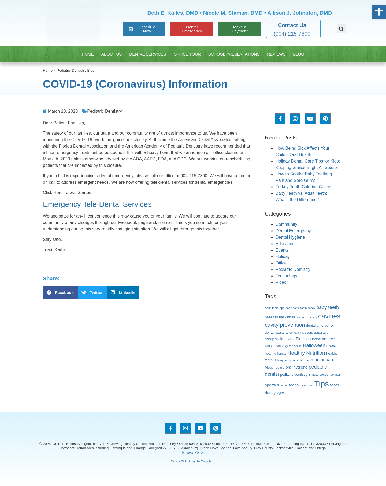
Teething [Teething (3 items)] (306, 385)
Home (88, 54)
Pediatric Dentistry (104, 111)
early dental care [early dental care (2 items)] (317, 332)
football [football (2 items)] (316, 339)
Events (282, 250)
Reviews (276, 54)
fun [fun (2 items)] (324, 339)
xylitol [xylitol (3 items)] (281, 393)
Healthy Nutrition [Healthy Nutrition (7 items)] (306, 353)
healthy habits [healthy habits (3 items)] (275, 353)
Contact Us (292, 25)
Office (281, 263)
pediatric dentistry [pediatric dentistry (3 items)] (293, 375)
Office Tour (187, 54)
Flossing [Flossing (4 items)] (303, 338)
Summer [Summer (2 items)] (282, 385)
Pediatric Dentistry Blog (75, 70)
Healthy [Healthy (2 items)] (331, 346)
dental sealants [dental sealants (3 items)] (276, 332)
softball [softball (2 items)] (335, 374)
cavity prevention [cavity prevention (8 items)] (285, 325)
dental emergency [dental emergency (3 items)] (320, 325)
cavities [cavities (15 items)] (329, 316)
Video (281, 282)
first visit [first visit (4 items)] (287, 338)
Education (285, 243)
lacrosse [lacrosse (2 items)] (304, 360)
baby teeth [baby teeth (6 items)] (327, 307)
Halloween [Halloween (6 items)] (314, 345)
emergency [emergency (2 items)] (272, 339)
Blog (298, 54)
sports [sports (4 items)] (270, 385)
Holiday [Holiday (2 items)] (278, 360)
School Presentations (233, 54)
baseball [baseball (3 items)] (271, 317)
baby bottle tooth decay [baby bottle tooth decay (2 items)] (300, 308)
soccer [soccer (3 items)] (324, 375)
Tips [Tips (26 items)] (321, 383)
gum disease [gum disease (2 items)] (293, 346)
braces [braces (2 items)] (300, 317)
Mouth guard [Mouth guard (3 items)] (274, 367)
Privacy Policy (193, 452)
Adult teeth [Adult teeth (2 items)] (272, 308)
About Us (111, 54)
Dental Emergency (293, 231)
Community (286, 224)
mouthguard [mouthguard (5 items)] (322, 359)
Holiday (283, 256)
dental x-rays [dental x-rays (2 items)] (298, 332)
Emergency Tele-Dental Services (97, 204)
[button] (341, 28)
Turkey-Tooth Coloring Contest (304, 187)
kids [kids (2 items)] (295, 360)
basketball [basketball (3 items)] (287, 317)
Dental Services (147, 54)
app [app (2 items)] (282, 308)
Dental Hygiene (290, 237)
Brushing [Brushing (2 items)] (311, 317)
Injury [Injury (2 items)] (287, 360)
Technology (286, 276)
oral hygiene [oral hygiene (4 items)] (297, 367)
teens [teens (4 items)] (294, 385)
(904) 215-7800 (292, 34)
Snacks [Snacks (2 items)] (313, 374)
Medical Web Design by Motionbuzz (193, 461)
